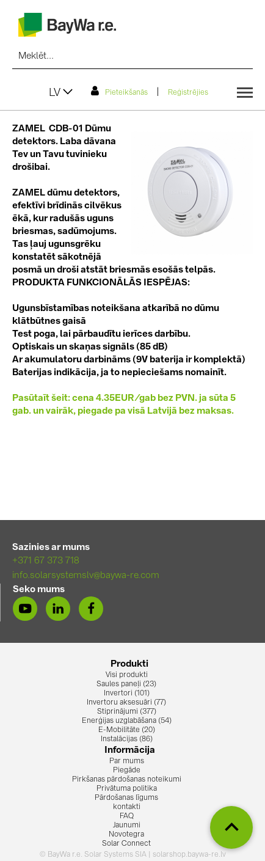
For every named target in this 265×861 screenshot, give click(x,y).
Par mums (126, 761)
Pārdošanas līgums (126, 798)
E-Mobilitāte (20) (126, 730)
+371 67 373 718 (45, 561)
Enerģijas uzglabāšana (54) (127, 721)
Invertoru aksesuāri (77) (126, 702)
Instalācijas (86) (127, 739)
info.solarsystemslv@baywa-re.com (85, 576)
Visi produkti (127, 675)
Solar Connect (126, 844)
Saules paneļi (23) (126, 684)
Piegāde (126, 770)
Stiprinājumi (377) (126, 712)
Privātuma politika (126, 789)
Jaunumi (126, 825)
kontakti (126, 807)
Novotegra (126, 834)
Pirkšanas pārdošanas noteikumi (126, 779)
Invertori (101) (127, 693)
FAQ (127, 816)
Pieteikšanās (119, 91)
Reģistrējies (188, 93)
